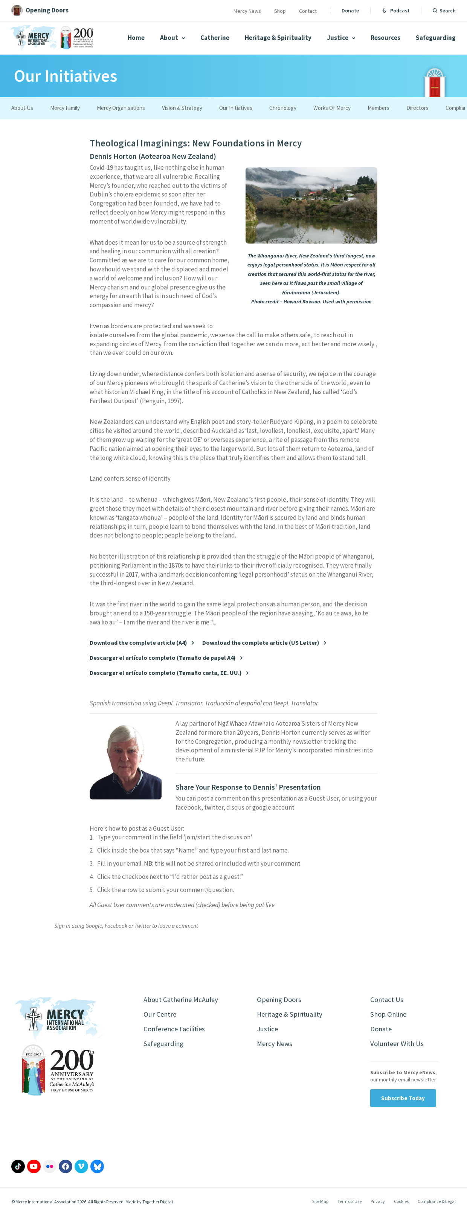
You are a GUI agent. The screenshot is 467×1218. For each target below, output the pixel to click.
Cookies (401, 1204)
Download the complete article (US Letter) (260, 642)
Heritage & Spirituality (278, 37)
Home (136, 37)
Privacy (378, 1204)
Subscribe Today (403, 1101)
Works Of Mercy (332, 107)
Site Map (320, 1204)
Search (448, 10)
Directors (417, 107)
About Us (22, 107)
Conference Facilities (176, 1030)
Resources (385, 37)
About (172, 37)
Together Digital (157, 1204)
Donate (350, 10)
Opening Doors (280, 1000)
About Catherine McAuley (183, 1000)
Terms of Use (349, 1204)
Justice (341, 37)
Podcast (396, 10)
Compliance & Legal (437, 1204)
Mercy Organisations (121, 107)
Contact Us (387, 1000)
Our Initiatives (235, 107)
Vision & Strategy (182, 107)
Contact (308, 11)
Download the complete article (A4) (138, 642)
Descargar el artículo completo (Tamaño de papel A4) (163, 657)
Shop (280, 11)
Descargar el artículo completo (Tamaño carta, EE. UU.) (166, 672)
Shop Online (389, 1015)
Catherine (214, 37)
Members (378, 107)
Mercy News (247, 11)
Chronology (282, 107)
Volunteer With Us (398, 1046)
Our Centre (160, 1015)
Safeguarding (436, 37)
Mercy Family (65, 107)
